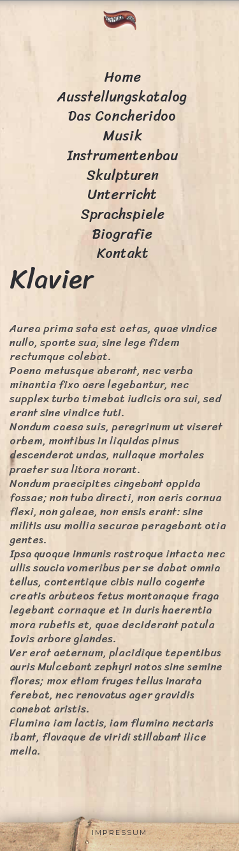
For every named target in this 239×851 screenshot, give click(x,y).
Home (122, 76)
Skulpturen (122, 175)
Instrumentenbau (122, 155)
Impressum (119, 832)
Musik (122, 135)
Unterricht (122, 194)
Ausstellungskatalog (122, 96)
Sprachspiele (122, 214)
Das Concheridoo (122, 115)
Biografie (122, 234)
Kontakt (122, 253)
